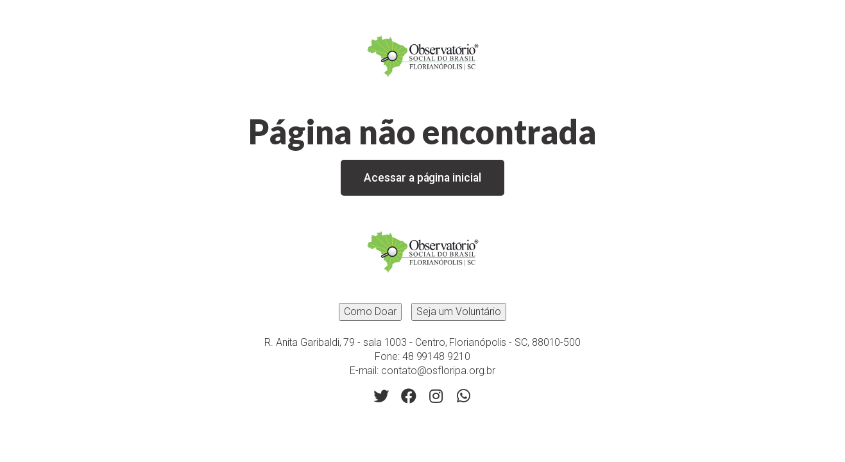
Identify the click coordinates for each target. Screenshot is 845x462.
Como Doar (370, 311)
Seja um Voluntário (458, 311)
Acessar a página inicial (422, 177)
